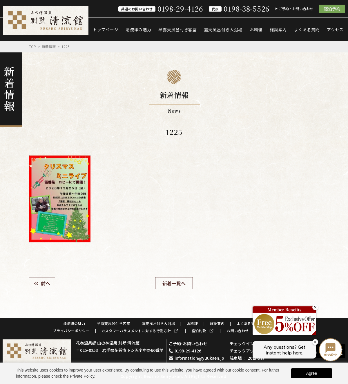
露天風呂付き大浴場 (223, 29)
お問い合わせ (238, 330)
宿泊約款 (199, 330)
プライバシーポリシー (71, 330)
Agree (311, 373)
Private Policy (82, 376)
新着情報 (49, 46)
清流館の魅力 (138, 29)
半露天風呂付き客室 (177, 29)
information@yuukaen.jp (199, 358)
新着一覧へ (174, 283)
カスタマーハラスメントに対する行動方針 (136, 330)
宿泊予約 (332, 9)
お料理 (256, 29)
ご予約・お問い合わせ (295, 8)
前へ (45, 283)
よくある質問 (307, 29)
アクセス (335, 29)
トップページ (105, 29)
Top (32, 46)
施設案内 (278, 29)
